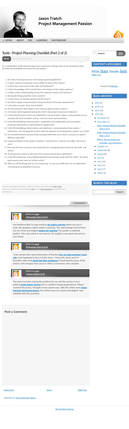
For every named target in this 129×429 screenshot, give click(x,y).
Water (99, 75)
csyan (37, 214)
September (102, 150)
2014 (97, 114)
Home (49, 390)
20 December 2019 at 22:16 (37, 247)
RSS (33, 189)
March (100, 173)
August (100, 154)
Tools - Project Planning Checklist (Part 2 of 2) (34, 53)
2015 (97, 110)
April (99, 169)
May (99, 165)
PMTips (95, 71)
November (102, 121)
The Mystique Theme (64, 409)
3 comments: (79, 203)
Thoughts (114, 71)
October (101, 146)
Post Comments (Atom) (26, 398)
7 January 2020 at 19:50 (35, 274)
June (99, 161)
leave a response (46, 189)
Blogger (114, 86)
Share (55, 186)
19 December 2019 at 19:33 (37, 217)
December (102, 118)
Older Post (82, 390)
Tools (60, 186)
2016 (97, 106)
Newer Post (9, 390)
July (99, 158)
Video (94, 74)
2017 (97, 103)
